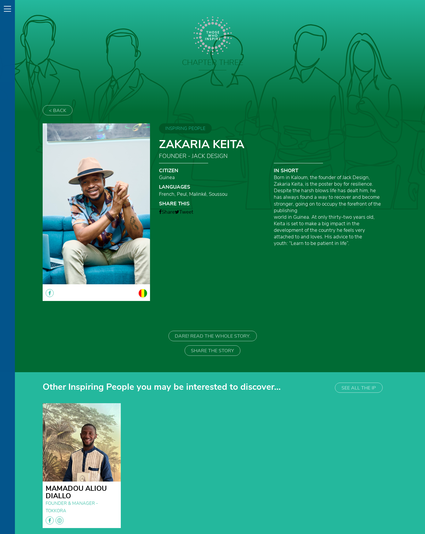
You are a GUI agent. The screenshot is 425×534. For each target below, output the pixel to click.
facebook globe (55, 520)
